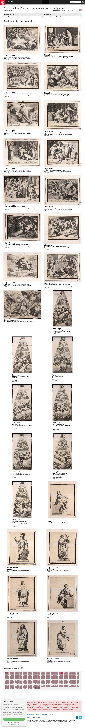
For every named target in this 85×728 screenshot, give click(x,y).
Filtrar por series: (48, 14)
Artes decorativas (54, 2)
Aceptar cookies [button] (14, 719)
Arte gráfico (46, 2)
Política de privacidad (41, 714)
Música (62, 2)
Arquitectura (22, 2)
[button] (14, 722)
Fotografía (68, 2)
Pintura (35, 2)
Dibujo (39, 2)
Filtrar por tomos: (9, 14)
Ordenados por (56, 10)
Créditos (31, 714)
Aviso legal (51, 714)
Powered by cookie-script (14, 724)
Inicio (16, 2)
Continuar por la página (10, 668)
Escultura (29, 2)
